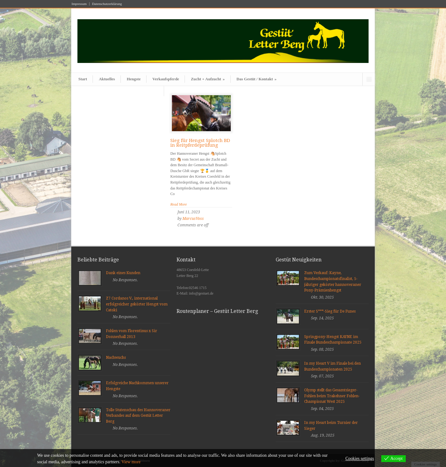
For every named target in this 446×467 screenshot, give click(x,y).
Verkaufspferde (165, 79)
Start (82, 79)
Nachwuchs (116, 357)
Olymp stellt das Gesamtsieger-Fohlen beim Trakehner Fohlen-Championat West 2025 (332, 396)
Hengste (134, 79)
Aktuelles (107, 79)
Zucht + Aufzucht (208, 79)
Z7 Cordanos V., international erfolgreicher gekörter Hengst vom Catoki (137, 304)
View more (131, 462)
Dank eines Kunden (123, 273)
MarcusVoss (193, 218)
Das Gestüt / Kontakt (257, 79)
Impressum (79, 4)
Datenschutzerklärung (107, 4)
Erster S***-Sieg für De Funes (330, 311)
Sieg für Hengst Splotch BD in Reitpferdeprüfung (200, 143)
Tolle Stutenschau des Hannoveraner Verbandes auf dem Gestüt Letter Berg (138, 416)
